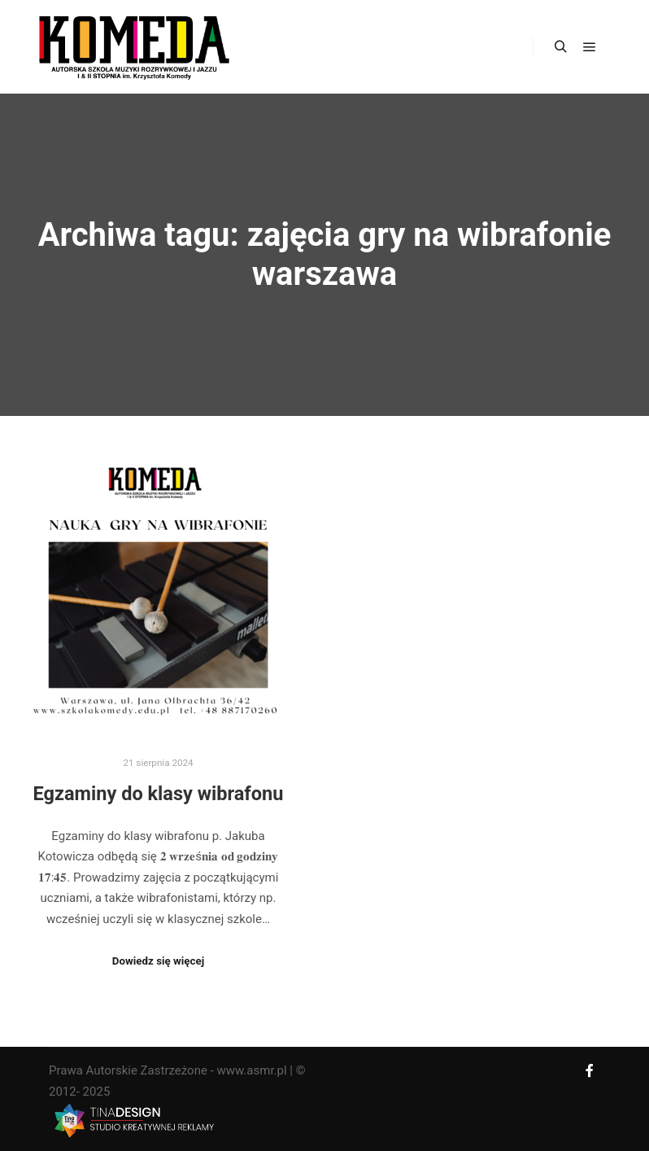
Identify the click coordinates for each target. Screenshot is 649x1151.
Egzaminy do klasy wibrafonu (158, 793)
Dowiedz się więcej (158, 961)
